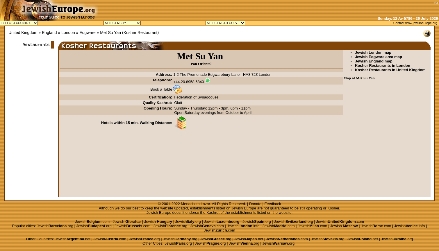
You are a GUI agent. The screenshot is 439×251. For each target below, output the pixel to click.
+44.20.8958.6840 (188, 82)
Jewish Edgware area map (378, 57)
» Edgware (86, 32)
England (49, 32)
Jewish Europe (243, 208)
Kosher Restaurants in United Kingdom (390, 70)
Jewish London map (373, 52)
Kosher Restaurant (141, 32)
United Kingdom (23, 32)
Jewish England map (373, 61)
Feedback (273, 204)
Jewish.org (188, 221)
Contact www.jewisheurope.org (415, 23)
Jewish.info (243, 226)
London (68, 32)
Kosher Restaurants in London (382, 65)
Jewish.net (72, 239)
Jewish (127, 221)
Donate (255, 204)
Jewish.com (92, 221)
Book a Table (161, 89)
